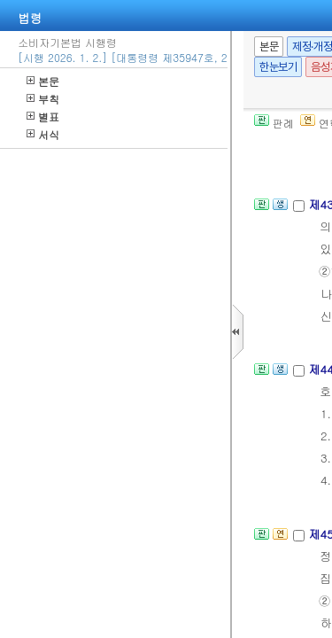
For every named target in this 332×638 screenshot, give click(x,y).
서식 (43, 134)
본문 (43, 81)
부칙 (43, 98)
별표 (43, 116)
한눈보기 (278, 67)
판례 (274, 122)
